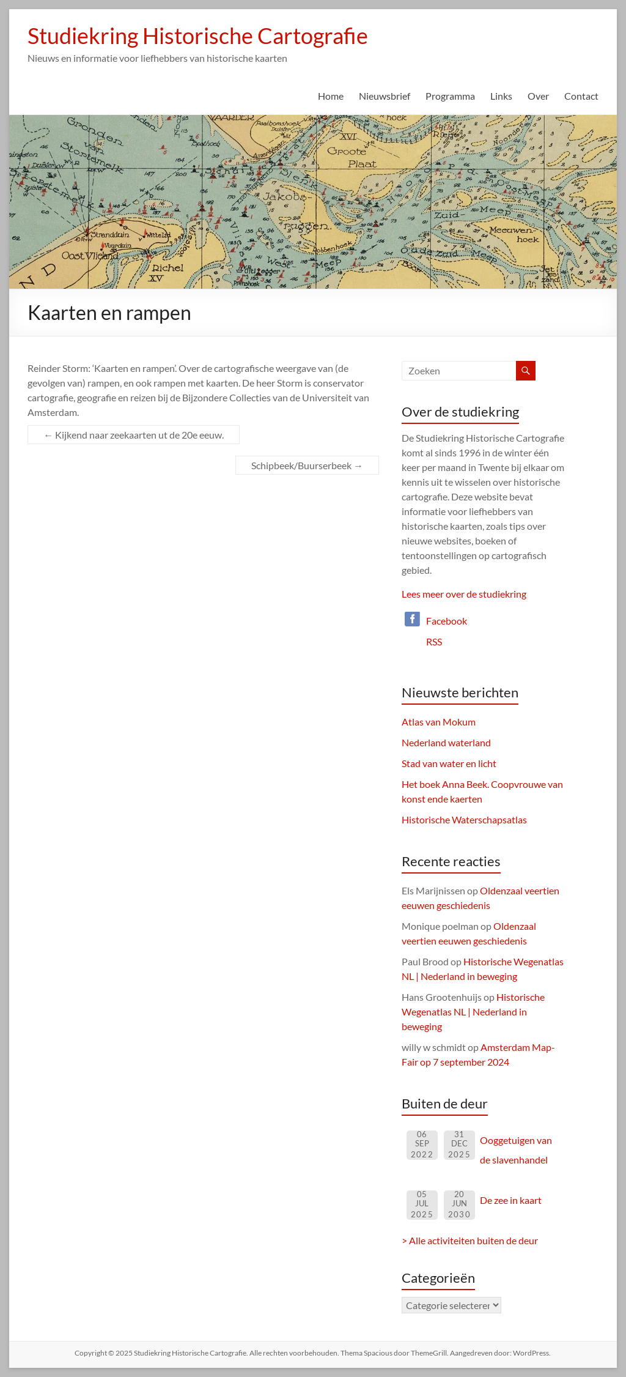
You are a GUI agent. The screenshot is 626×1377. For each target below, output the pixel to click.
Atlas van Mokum (439, 721)
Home (331, 96)
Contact (581, 96)
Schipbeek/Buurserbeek (307, 465)
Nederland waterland (446, 742)
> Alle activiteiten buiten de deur (470, 1240)
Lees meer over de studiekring (464, 593)
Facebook (446, 620)
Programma (450, 96)
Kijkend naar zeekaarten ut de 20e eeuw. (133, 434)
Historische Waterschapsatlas (464, 819)
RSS (434, 641)
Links (501, 96)
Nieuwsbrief (384, 96)
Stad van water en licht (449, 763)
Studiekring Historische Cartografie (198, 35)
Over (538, 96)
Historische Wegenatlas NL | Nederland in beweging (473, 1011)
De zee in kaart (511, 1200)
